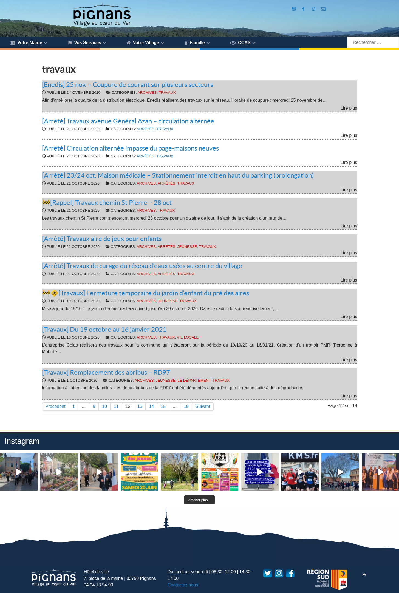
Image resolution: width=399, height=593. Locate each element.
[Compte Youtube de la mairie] (294, 9)
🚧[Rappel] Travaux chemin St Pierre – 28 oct (107, 202)
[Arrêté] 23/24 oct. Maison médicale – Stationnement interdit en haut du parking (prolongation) (178, 175)
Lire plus (349, 108)
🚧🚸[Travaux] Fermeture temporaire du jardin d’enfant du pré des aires (145, 293)
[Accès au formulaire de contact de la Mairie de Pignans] (323, 9)
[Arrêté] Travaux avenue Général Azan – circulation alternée (128, 121)
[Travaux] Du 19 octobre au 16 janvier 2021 (104, 329)
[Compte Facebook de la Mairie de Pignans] (304, 9)
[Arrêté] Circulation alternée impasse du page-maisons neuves (130, 148)
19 (186, 406)
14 (151, 406)
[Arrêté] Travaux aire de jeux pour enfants (102, 238)
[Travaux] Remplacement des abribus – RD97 (106, 372)
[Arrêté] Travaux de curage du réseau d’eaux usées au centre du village (142, 265)
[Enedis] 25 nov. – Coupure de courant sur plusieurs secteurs (127, 84)
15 (163, 406)
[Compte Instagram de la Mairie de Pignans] (314, 9)
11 (116, 406)
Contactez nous (183, 585)
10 (104, 406)
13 (139, 406)
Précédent (56, 406)
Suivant (203, 406)
